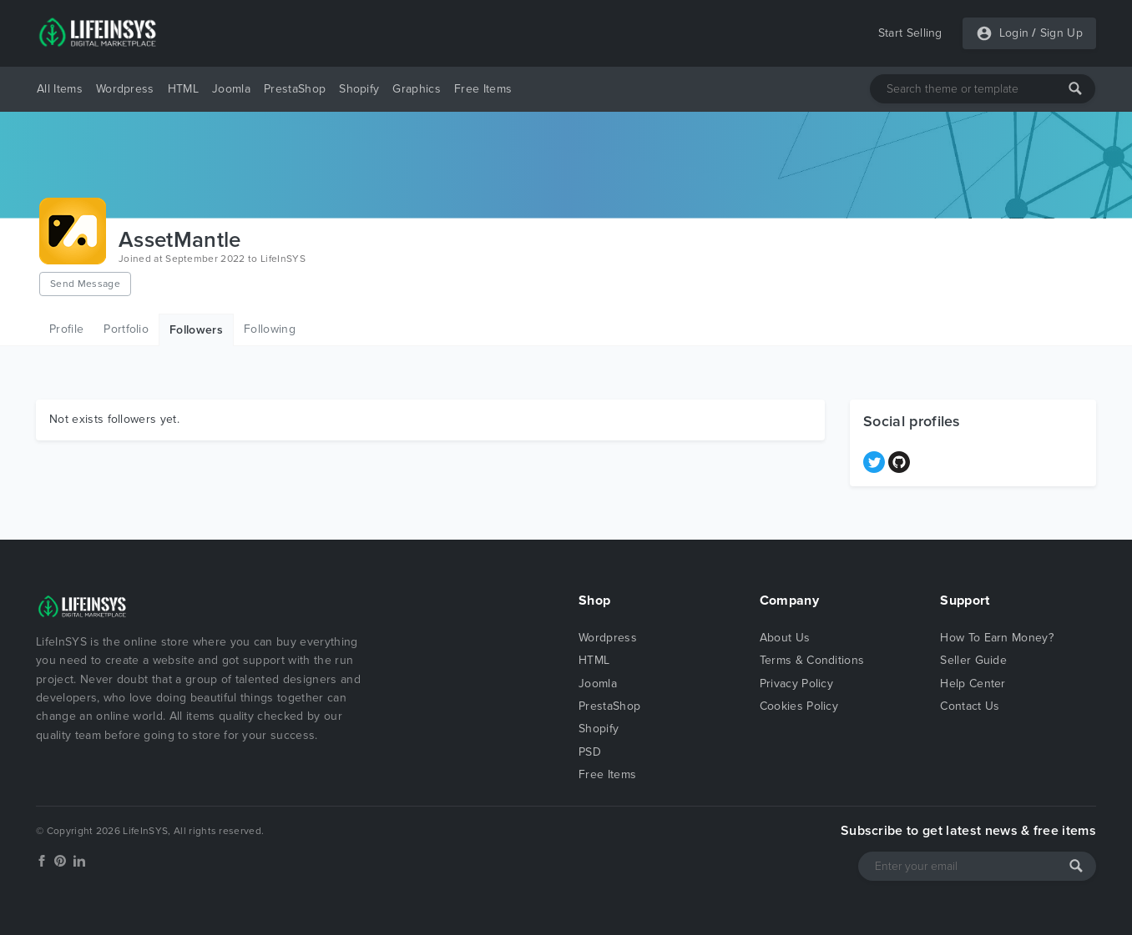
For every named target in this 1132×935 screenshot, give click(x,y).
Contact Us (969, 706)
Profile (66, 329)
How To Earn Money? (997, 638)
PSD (590, 752)
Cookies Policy (799, 706)
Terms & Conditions (812, 660)
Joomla (231, 89)
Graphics (416, 89)
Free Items (483, 89)
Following (270, 329)
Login (1014, 33)
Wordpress (125, 89)
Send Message (85, 283)
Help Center (973, 683)
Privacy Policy (796, 683)
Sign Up (1061, 33)
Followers (196, 330)
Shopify (359, 89)
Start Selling (910, 33)
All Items (60, 89)
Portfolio (126, 329)
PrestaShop (295, 89)
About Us (785, 638)
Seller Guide (973, 660)
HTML (183, 89)
